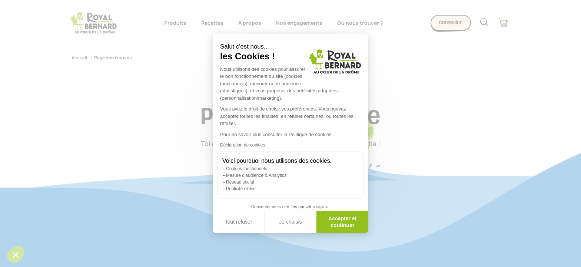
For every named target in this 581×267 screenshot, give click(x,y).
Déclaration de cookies (242, 145)
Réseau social (240, 182)
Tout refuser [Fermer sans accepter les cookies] (238, 222)
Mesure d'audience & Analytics (256, 175)
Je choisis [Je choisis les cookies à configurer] (290, 222)
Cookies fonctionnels (246, 168)
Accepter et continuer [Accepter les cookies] (342, 221)
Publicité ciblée (241, 188)
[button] (15, 254)
